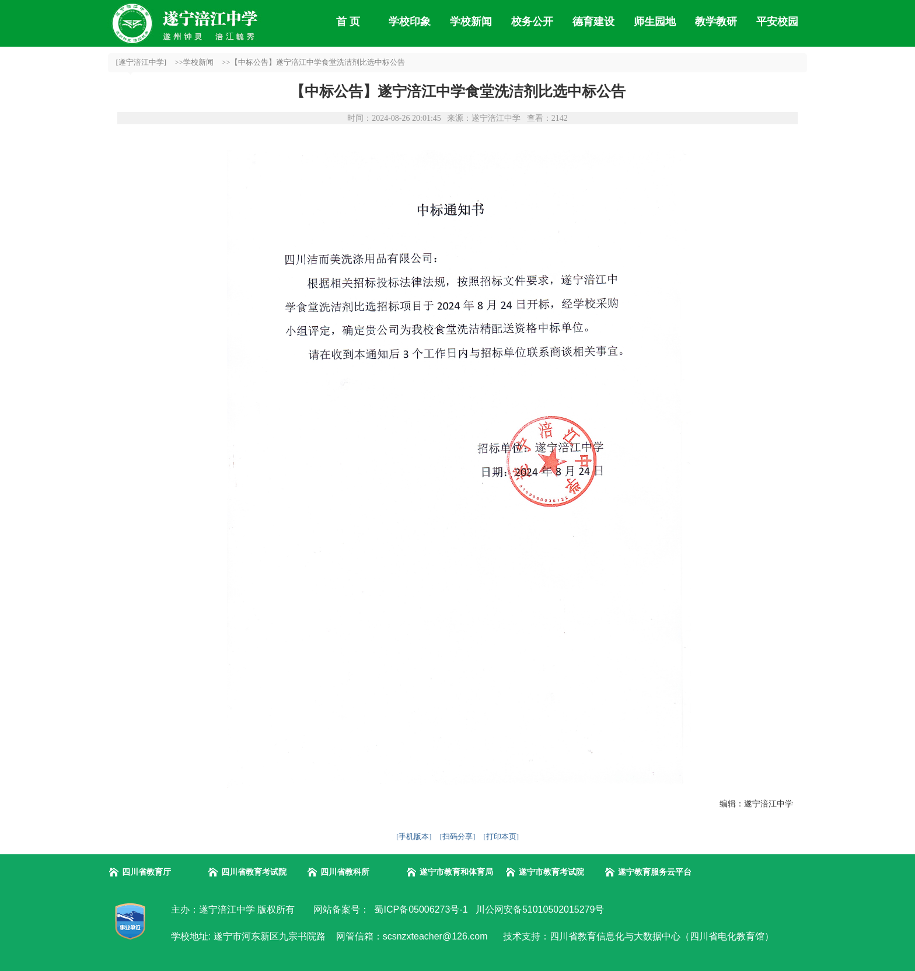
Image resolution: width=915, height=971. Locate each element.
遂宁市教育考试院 (551, 872)
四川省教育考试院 (254, 872)
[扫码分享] (458, 836)
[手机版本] (414, 836)
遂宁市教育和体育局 (456, 872)
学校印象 (410, 21)
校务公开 (532, 21)
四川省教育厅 (146, 872)
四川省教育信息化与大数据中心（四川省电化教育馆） (662, 936)
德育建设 (593, 21)
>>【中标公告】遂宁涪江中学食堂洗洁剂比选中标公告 (313, 62)
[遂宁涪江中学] (141, 62)
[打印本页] (501, 836)
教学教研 (716, 21)
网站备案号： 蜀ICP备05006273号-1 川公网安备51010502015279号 (457, 909)
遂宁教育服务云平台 (655, 872)
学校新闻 (471, 21)
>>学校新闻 (194, 62)
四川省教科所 (344, 872)
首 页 (348, 21)
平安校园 (777, 21)
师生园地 (655, 21)
